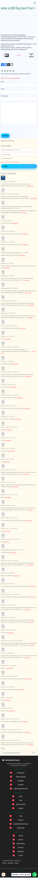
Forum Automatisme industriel (19, 753)
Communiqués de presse (21, 788)
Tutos (20, 816)
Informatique (20, 828)
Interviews (21, 780)
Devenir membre (21, 804)
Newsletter (21, 851)
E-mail (2, 89)
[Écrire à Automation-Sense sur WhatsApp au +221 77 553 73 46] (34, 874)
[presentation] (14, 128)
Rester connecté (7, 158)
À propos (20, 839)
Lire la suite (30, 186)
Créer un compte (4, 161)
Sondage (20, 808)
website (4, 263)
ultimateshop (6, 288)
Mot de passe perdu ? (14, 161)
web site (4, 276)
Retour (19, 55)
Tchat (20, 800)
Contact (21, 855)
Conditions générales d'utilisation (19, 873)
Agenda (21, 835)
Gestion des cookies (19, 876)
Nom (2, 82)
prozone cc (5, 301)
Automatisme (20, 772)
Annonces (21, 847)
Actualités (20, 784)
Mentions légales (19, 871)
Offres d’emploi (20, 843)
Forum (21, 796)
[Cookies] (3, 874)
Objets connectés (21, 776)
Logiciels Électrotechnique (20, 824)
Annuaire (20, 820)
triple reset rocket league (9, 550)
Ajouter (5, 136)
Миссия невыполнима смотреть (11, 252)
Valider (5, 166)
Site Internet (4, 96)
